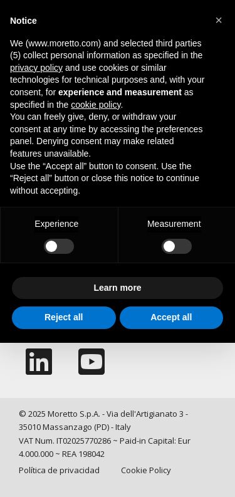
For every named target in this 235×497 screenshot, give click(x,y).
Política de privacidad (59, 470)
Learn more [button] (117, 288)
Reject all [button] (63, 317)
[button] (219, 20)
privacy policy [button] (36, 68)
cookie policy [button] (95, 105)
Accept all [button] (171, 317)
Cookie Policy (146, 470)
